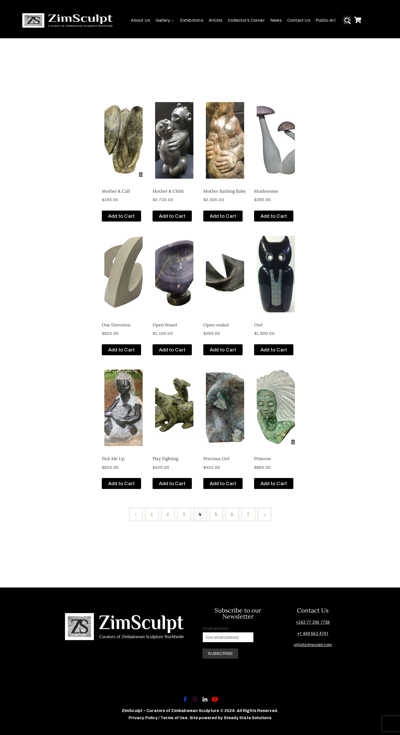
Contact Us (298, 20)
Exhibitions (191, 20)
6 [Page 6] (232, 514)
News (276, 20)
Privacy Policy (143, 718)
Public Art (326, 20)
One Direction (116, 325)
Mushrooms (266, 191)
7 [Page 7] (248, 514)
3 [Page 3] (183, 514)
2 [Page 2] (167, 514)
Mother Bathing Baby (224, 191)
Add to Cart (121, 216)
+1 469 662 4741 (313, 633)
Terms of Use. (174, 718)
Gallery (165, 20)
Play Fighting (165, 458)
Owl (258, 325)
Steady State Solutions (247, 718)
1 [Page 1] (151, 514)
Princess (262, 458)
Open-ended (216, 325)
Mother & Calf (116, 191)
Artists (215, 20)
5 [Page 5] (216, 514)
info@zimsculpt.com (313, 644)
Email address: (228, 634)
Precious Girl (216, 458)
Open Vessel (165, 325)
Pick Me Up (113, 458)
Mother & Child (168, 191)
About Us (140, 20)
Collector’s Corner (246, 20)
